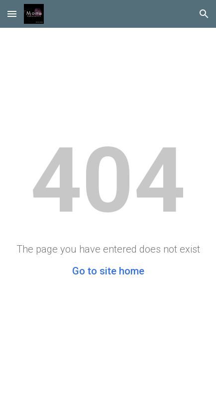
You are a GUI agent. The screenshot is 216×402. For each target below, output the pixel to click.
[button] (12, 13)
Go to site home (108, 271)
